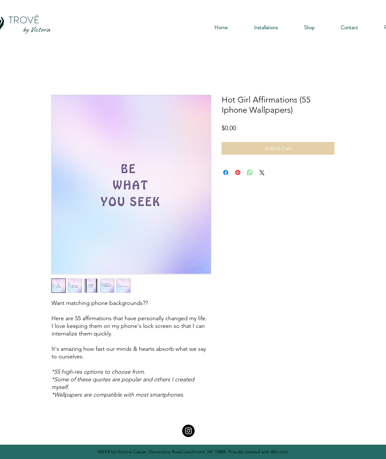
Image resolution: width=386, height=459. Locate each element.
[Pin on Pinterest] (238, 172)
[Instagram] (188, 431)
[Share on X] (262, 172)
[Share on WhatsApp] (250, 172)
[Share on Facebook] (226, 172)
